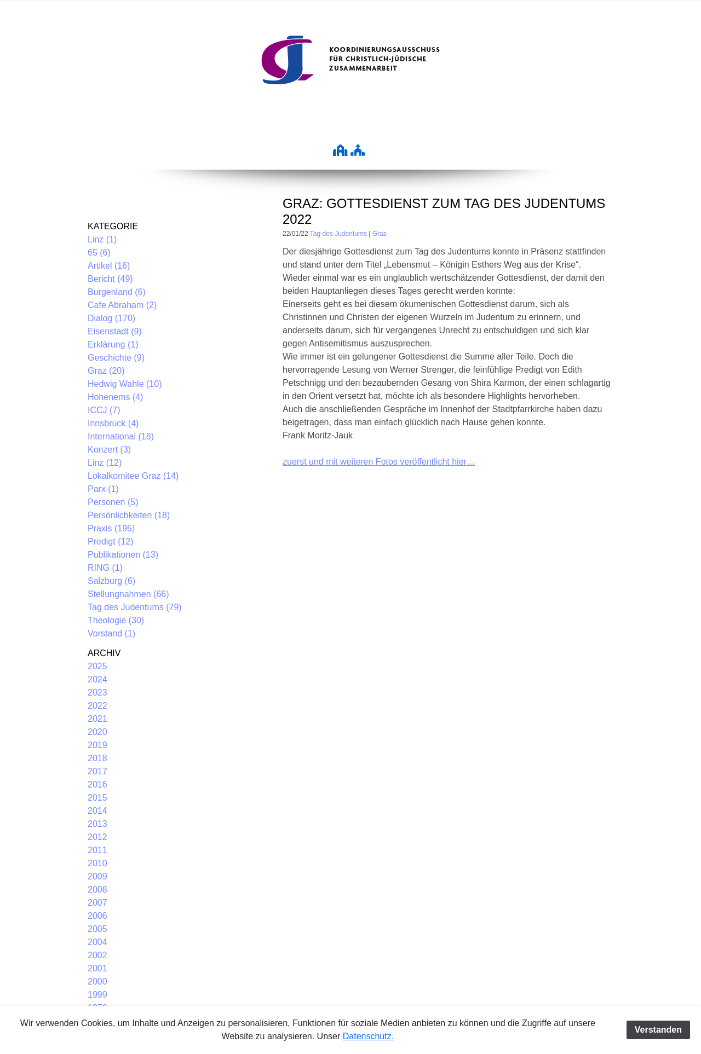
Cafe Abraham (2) (122, 305)
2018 (97, 758)
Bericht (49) (110, 278)
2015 (97, 797)
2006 (97, 915)
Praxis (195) (111, 528)
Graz (379, 234)
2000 (97, 981)
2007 (97, 902)
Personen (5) (113, 502)
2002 (97, 955)
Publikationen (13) (123, 554)
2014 (97, 810)
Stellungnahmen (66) (128, 594)
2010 (97, 863)
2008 (97, 889)
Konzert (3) (109, 449)
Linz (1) (102, 239)
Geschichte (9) (116, 357)
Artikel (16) (109, 265)
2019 (97, 745)
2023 (97, 692)
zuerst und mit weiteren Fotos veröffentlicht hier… (379, 461)
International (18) (121, 436)
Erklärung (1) (113, 344)
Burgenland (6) (117, 292)
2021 (97, 718)
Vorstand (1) (111, 633)
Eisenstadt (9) (115, 331)
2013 (97, 824)
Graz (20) (106, 370)
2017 (97, 771)
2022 (97, 705)
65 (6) (99, 252)
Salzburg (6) (111, 581)
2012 (97, 837)
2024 (97, 679)
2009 (97, 876)
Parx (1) (103, 489)
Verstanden (658, 1029)
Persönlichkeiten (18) (129, 515)
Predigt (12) (111, 541)
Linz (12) (105, 462)
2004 (97, 942)
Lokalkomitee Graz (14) (133, 475)
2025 (97, 666)
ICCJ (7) (104, 410)
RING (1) (105, 567)
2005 (97, 929)
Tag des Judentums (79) (135, 607)
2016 (97, 784)
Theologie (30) (116, 620)
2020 (97, 732)
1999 (97, 994)
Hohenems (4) (115, 397)
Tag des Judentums (338, 234)
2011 (97, 850)
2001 (97, 968)
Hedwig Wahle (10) (125, 384)
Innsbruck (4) (113, 423)
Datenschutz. (368, 1036)
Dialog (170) (111, 318)
